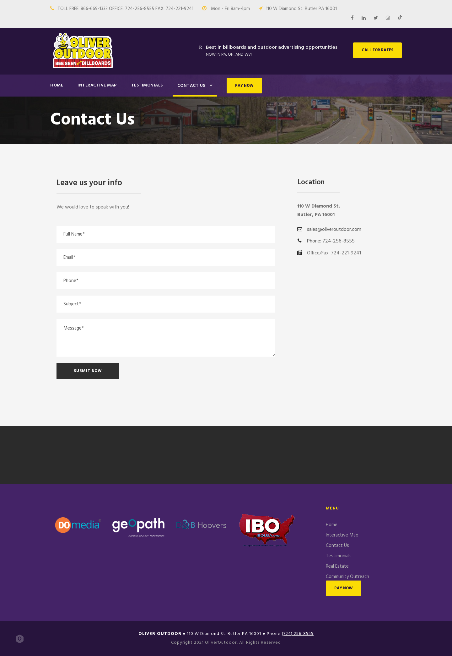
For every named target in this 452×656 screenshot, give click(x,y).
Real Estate (337, 566)
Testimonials (147, 85)
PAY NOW (244, 85)
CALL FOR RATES (377, 50)
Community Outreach (347, 577)
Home (56, 85)
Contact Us (191, 85)
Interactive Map (97, 85)
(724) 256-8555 (298, 633)
